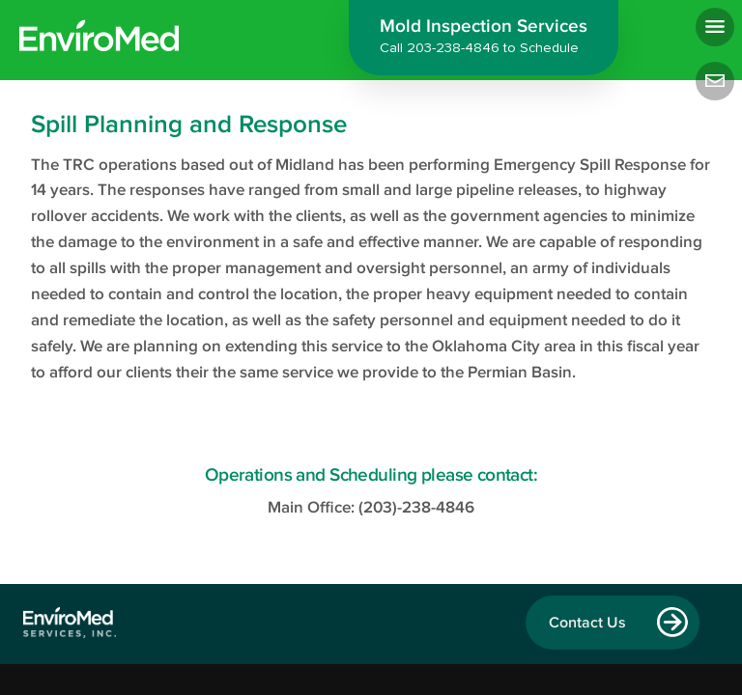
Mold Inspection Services (483, 38)
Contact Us (587, 622)
